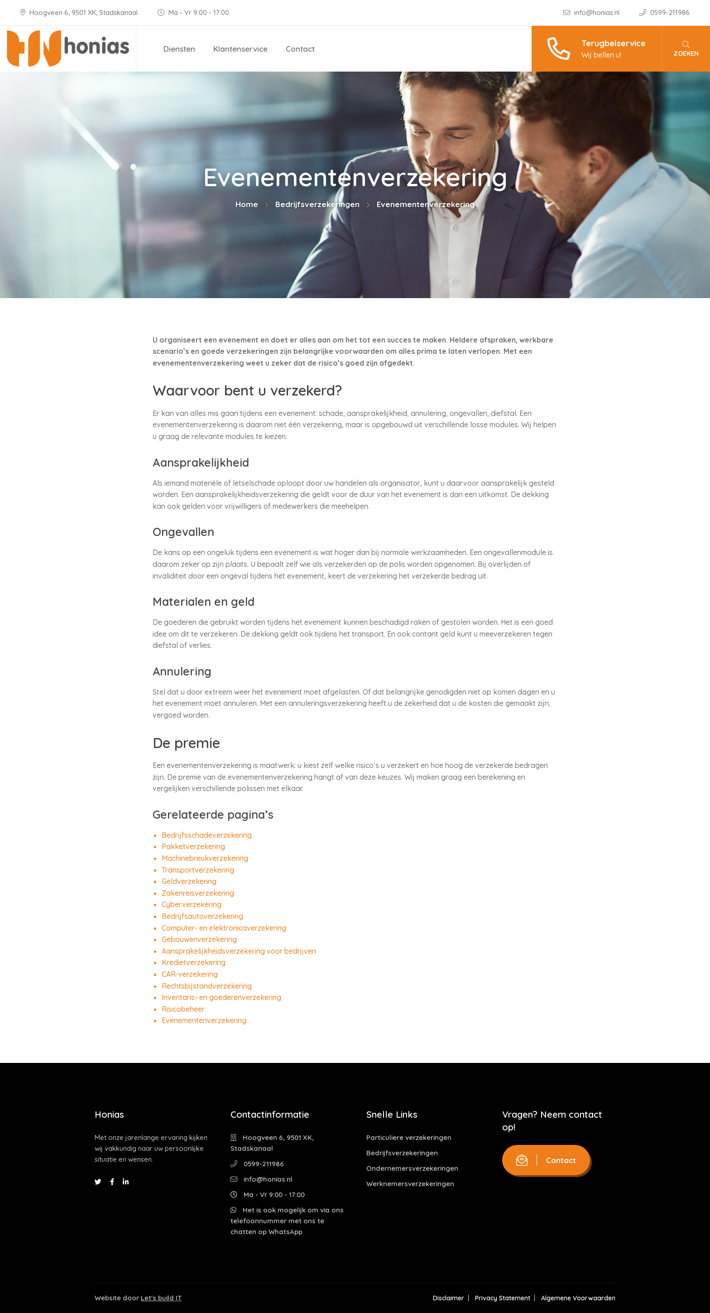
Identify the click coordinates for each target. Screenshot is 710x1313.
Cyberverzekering (191, 904)
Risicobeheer (183, 1009)
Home (246, 204)
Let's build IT (161, 1298)
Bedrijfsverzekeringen (317, 204)
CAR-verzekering (190, 974)
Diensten (179, 48)
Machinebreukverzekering (205, 858)
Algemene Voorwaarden (578, 1298)
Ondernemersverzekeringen (412, 1168)
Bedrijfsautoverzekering (202, 916)
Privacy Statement (502, 1298)
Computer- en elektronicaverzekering (224, 927)
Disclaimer (448, 1298)
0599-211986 (664, 12)
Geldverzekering (189, 881)
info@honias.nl (592, 12)
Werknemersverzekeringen (410, 1183)
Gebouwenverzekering (199, 939)
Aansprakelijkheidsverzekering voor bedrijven (239, 951)
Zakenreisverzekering (198, 893)
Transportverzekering (198, 869)
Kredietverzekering (193, 962)
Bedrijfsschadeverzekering (207, 835)
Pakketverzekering (193, 846)
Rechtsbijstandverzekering (207, 985)
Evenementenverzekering (204, 1020)
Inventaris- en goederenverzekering (221, 997)
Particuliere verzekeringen (408, 1137)
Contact (300, 48)
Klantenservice (240, 48)
